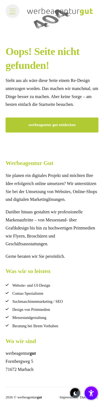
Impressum (68, 397)
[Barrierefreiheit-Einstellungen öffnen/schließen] (91, 393)
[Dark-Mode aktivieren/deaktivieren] (75, 393)
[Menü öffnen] (12, 11)
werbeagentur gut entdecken (51, 125)
